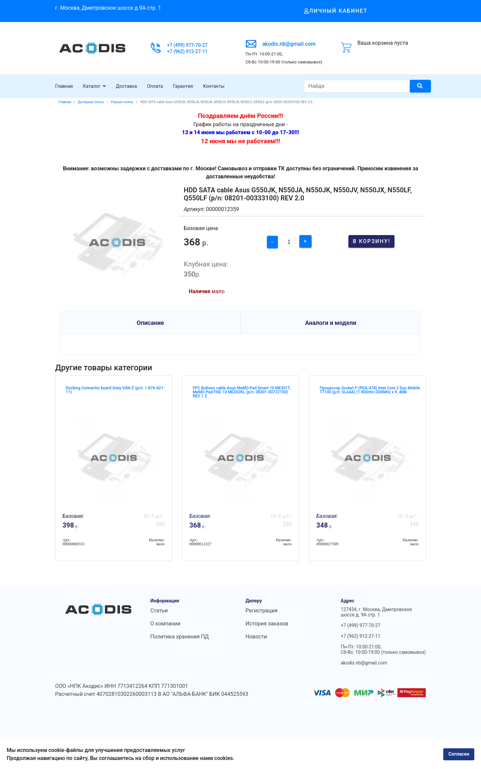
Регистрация (262, 610)
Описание (150, 322)
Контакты (213, 86)
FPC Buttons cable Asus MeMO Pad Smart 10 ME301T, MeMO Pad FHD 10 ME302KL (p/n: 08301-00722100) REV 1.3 (242, 392)
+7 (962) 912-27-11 (187, 51)
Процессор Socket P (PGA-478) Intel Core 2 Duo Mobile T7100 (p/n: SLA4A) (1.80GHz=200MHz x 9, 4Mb (370, 390)
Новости (256, 636)
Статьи (159, 610)
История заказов (267, 623)
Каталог (92, 86)
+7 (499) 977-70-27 (187, 45)
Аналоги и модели (330, 322)
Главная (64, 86)
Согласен (458, 754)
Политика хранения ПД (179, 636)
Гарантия (183, 86)
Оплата (155, 86)
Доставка (126, 86)
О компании (165, 623)
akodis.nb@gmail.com (289, 44)
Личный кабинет (336, 11)
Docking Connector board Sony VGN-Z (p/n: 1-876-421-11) (115, 390)
